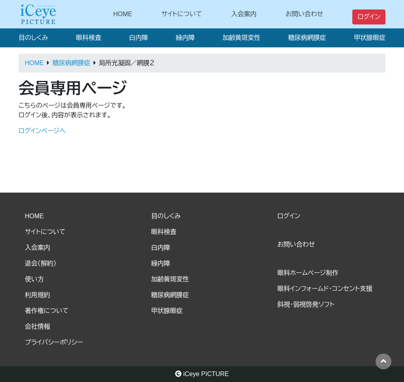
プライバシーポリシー (54, 342)
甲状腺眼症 (369, 37)
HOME (122, 14)
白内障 (138, 37)
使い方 (34, 279)
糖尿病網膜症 (307, 37)
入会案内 (243, 14)
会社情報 (37, 326)
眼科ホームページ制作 (308, 273)
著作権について (47, 310)
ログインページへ (42, 130)
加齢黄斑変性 (241, 37)
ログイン (368, 16)
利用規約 (37, 295)
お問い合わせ (304, 14)
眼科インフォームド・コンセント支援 (324, 288)
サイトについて (181, 14)
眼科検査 (88, 37)
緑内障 (185, 37)
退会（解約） (40, 263)
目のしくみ (33, 37)
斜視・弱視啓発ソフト (306, 304)
